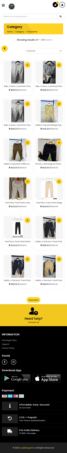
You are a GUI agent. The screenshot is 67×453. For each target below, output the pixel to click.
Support (5, 344)
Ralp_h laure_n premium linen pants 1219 (22, 125)
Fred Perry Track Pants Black (18, 241)
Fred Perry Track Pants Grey (17, 202)
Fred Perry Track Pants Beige (49, 202)
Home (10, 31)
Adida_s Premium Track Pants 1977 (19, 280)
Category (19, 31)
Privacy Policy (8, 348)
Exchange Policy (9, 340)
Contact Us (33, 322)
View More (33, 300)
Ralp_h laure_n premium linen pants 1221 (22, 86)
